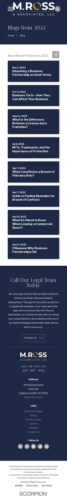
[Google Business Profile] (33, 446)
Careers (33, 423)
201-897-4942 (33, 370)
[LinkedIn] (46, 446)
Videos (33, 415)
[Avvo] (40, 446)
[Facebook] (27, 446)
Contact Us (33, 432)
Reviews (33, 427)
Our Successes (33, 419)
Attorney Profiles (33, 411)
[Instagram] (20, 446)
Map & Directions (33, 397)
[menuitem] (19, 485)
